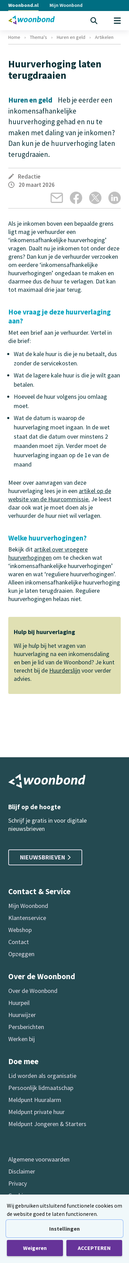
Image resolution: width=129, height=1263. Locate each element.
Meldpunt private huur (36, 1112)
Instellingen (64, 1228)
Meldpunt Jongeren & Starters (47, 1124)
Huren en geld (71, 37)
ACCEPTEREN (94, 1247)
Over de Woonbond (32, 991)
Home (14, 37)
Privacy (17, 1183)
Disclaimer (21, 1171)
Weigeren (35, 1247)
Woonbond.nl (23, 5)
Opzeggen (21, 954)
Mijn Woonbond (66, 5)
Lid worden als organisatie (42, 1076)
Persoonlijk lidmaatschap (40, 1088)
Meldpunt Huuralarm (34, 1100)
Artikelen (104, 37)
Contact (18, 942)
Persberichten (26, 1027)
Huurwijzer (22, 1015)
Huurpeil (19, 1003)
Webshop (20, 930)
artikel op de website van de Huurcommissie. (59, 495)
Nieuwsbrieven (45, 857)
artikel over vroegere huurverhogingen (48, 553)
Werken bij (21, 1039)
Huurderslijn (64, 670)
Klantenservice (27, 918)
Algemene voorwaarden (38, 1159)
